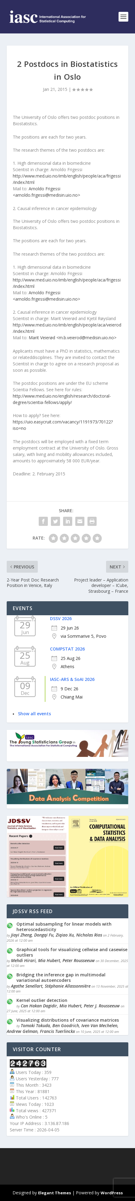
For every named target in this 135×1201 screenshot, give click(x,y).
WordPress (112, 1193)
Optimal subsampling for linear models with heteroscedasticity (64, 926)
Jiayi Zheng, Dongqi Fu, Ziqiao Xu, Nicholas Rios (56, 935)
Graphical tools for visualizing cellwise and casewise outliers (71, 952)
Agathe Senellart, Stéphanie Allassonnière (51, 986)
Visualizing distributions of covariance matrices (67, 1020)
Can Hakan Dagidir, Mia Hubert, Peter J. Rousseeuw (70, 1006)
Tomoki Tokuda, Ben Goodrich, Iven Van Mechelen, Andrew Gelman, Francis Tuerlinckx (63, 1028)
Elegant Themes (54, 1193)
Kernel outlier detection (41, 1000)
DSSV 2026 (61, 618)
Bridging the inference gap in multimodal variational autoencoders (60, 977)
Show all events (34, 713)
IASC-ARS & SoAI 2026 (72, 679)
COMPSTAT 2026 (67, 649)
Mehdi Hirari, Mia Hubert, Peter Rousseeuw (53, 960)
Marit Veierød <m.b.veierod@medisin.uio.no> (72, 337)
